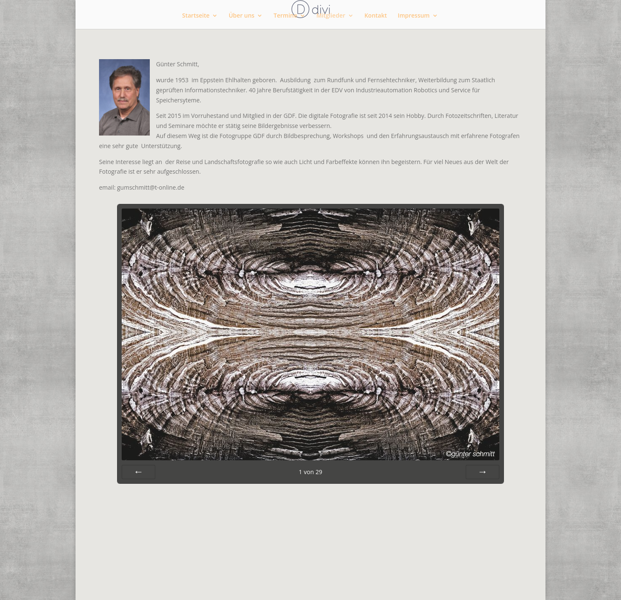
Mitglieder (330, 16)
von (310, 472)
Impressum (414, 16)
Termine (285, 16)
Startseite (195, 16)
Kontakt (375, 16)
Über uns (241, 16)
